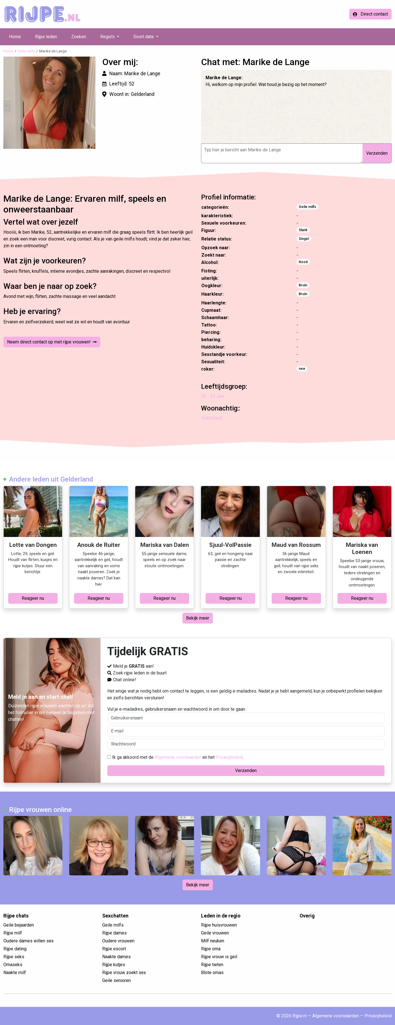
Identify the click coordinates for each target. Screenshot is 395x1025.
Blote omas (212, 972)
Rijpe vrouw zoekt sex (124, 972)
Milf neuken (212, 941)
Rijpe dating (15, 948)
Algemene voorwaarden (178, 757)
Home (15, 36)
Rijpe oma (211, 948)
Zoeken (78, 36)
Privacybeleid (229, 757)
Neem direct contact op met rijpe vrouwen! (52, 342)
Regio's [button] (108, 36)
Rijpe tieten (212, 964)
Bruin (303, 285)
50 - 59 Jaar (213, 396)
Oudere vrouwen (118, 941)
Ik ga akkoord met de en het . (175, 757)
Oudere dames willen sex (28, 941)
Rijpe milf (12, 933)
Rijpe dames (114, 933)
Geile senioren (116, 980)
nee (302, 369)
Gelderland (211, 418)
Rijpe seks (13, 956)
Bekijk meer (197, 618)
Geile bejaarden (18, 925)
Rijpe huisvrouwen (219, 925)
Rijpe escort (114, 948)
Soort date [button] (144, 36)
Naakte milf (14, 972)
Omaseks (12, 964)
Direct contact (370, 14)
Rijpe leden (46, 36)
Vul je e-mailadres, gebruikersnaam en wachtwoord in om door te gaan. (246, 714)
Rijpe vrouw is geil (219, 956)
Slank (303, 230)
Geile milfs (26, 51)
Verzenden (377, 153)
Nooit (303, 262)
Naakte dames (116, 956)
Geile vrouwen (215, 933)
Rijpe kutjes (113, 964)
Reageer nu (33, 598)
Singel (304, 239)
